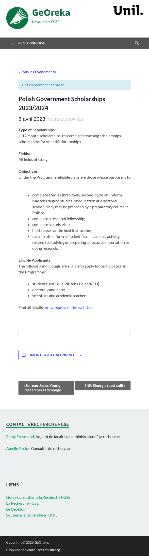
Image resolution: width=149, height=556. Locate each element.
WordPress (35, 550)
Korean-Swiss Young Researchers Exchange (42, 387)
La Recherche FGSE (22, 503)
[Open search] (136, 43)
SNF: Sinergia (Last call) (105, 385)
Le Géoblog (15, 509)
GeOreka (51, 12)
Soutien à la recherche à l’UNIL (31, 515)
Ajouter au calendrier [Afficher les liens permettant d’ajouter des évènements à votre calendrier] (53, 355)
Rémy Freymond (20, 436)
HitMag (54, 550)
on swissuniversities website (68, 307)
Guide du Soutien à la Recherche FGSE (38, 497)
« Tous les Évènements (37, 72)
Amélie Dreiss (18, 448)
